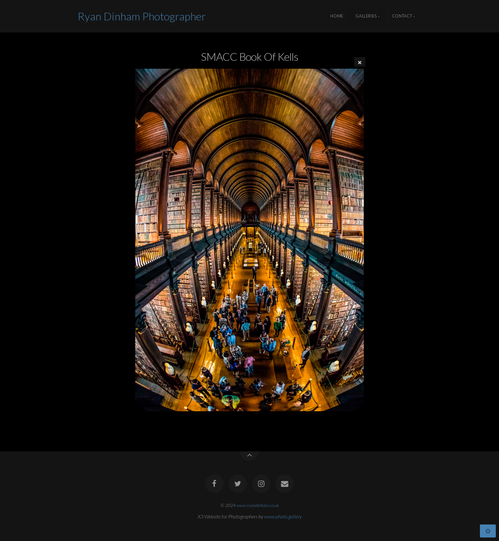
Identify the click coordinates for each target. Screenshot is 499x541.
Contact (402, 16)
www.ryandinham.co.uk (257, 505)
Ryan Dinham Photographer (142, 16)
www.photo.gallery (283, 516)
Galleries (366, 16)
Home (336, 16)
